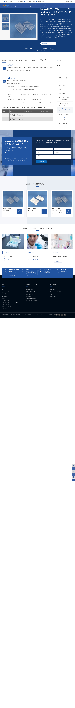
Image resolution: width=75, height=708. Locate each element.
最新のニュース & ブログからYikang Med (37, 228)
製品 (11, 5)
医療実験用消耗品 (29, 289)
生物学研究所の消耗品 (30, 291)
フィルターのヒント (64, 82)
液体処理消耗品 (29, 296)
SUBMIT (41, 161)
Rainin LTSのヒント (64, 74)
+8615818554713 (64, 271)
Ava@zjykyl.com (41, 1)
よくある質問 (53, 296)
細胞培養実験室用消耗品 (31, 298)
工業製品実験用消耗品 (30, 294)
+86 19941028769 (19, 1)
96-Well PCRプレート (47, 48)
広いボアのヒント (63, 93)
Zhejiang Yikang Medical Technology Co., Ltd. (15, 314)
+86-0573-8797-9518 (9, 1)
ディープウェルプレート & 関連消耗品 (65, 98)
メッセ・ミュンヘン (33, 256)
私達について (46, 5)
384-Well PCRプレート (63, 114)
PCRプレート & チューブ (35, 48)
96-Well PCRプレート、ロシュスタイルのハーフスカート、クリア (37, 50)
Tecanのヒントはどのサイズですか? (61, 257)
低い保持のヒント (63, 85)
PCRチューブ (61, 119)
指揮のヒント (62, 90)
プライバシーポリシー (50, 314)
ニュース (59, 5)
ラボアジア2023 (8, 256)
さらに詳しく (9, 259)
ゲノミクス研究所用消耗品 (31, 300)
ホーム (23, 48)
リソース (53, 5)
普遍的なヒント (63, 78)
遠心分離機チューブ (64, 123)
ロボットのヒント (63, 70)
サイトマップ (40, 314)
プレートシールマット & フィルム (65, 104)
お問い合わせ (65, 5)
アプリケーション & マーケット (21, 5)
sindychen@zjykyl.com (30, 1)
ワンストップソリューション (35, 5)
